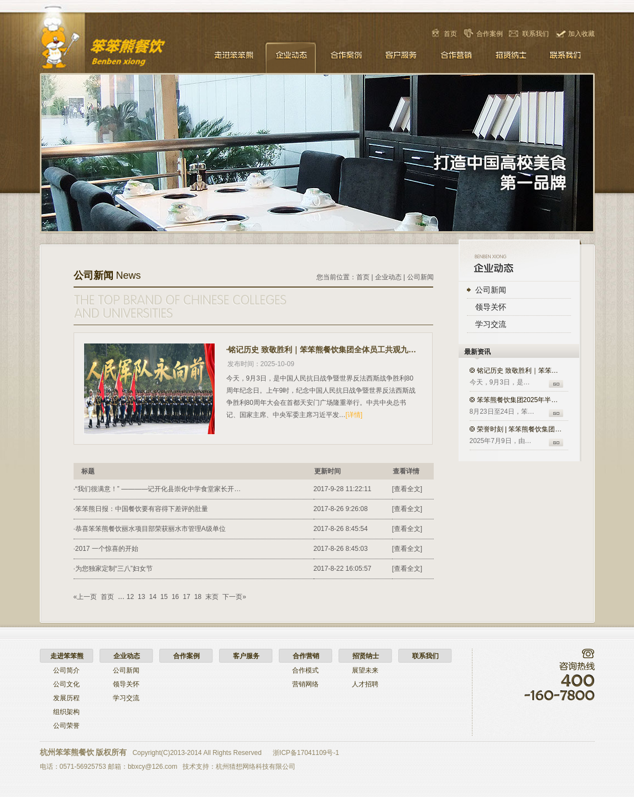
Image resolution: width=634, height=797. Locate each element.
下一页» (234, 597)
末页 (212, 597)
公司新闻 (490, 289)
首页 (450, 34)
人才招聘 (365, 684)
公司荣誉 (66, 726)
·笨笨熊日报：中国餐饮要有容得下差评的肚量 (141, 509)
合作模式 (305, 670)
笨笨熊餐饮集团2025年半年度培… (520, 400)
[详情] (354, 415)
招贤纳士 (511, 56)
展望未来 (365, 670)
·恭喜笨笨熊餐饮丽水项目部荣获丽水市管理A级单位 (150, 529)
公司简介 (66, 670)
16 (175, 597)
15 (164, 597)
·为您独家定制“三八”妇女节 (113, 568)
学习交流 (490, 324)
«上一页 (85, 597)
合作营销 (456, 56)
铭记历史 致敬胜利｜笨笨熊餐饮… (520, 370)
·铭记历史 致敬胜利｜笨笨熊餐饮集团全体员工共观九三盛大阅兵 (322, 349)
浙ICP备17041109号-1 (306, 753)
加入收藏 (581, 34)
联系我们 (535, 34)
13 (141, 597)
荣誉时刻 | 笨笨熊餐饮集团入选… (520, 429)
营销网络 (305, 684)
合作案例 (489, 34)
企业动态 (290, 56)
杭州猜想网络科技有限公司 (255, 766)
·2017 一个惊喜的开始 (106, 549)
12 (130, 597)
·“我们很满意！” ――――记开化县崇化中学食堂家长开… (157, 489)
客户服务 (401, 56)
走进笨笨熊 (235, 56)
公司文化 (66, 684)
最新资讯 (477, 352)
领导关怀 (490, 307)
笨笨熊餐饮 (124, 47)
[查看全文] (407, 489)
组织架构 (66, 712)
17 (186, 597)
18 (197, 597)
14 (152, 597)
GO (556, 384)
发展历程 (66, 698)
